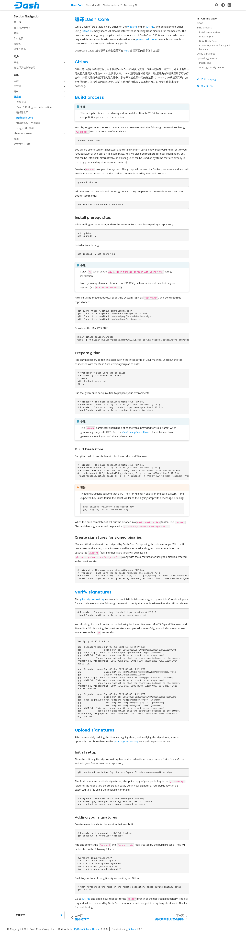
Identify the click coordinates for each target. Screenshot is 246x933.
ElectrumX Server (23, 133)
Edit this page (207, 79)
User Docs (77, 5)
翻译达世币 (22, 112)
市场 (16, 138)
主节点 (17, 86)
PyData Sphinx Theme (87, 929)
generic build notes (147, 39)
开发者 (17, 96)
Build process (204, 27)
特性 (16, 33)
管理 (16, 80)
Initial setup (205, 62)
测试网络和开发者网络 (28, 122)
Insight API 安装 (25, 128)
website (132, 26)
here (126, 50)
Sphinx (132, 929)
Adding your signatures (211, 67)
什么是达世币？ (22, 27)
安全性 (17, 43)
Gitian (200, 23)
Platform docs (111, 5)
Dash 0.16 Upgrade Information (34, 107)
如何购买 (18, 38)
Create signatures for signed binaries (214, 47)
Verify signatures (206, 53)
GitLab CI (87, 31)
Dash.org (129, 5)
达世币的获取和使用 (24, 67)
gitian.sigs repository (92, 599)
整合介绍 (21, 101)
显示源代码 (205, 86)
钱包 (16, 62)
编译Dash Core (24, 117)
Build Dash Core (208, 41)
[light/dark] (223, 5)
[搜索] (217, 5)
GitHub (150, 26)
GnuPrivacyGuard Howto (136, 432)
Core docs (92, 5)
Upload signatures (207, 58)
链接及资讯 (20, 48)
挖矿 (16, 91)
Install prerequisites (209, 32)
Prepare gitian (206, 36)
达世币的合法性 (22, 143)
